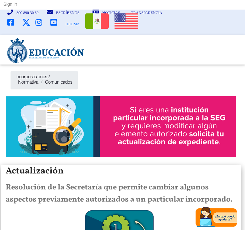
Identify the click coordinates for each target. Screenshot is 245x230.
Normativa (27, 82)
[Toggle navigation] (221, 50)
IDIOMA (72, 24)
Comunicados (58, 82)
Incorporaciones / (33, 77)
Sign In (10, 5)
